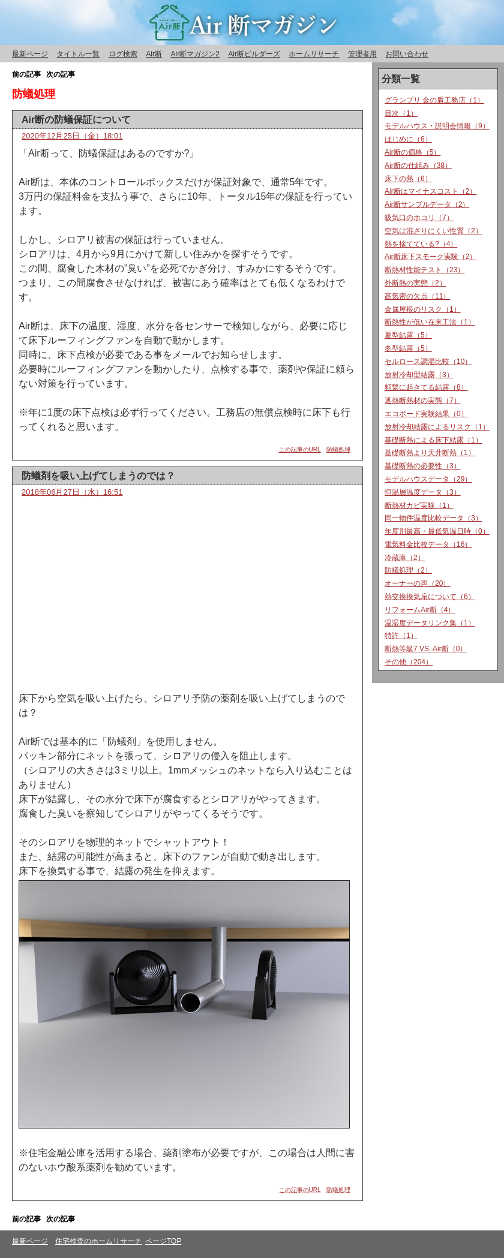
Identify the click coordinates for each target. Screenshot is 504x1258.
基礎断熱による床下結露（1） (433, 440)
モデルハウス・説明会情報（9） (437, 126)
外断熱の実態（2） (415, 283)
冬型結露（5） (408, 348)
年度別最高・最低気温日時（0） (437, 531)
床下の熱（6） (408, 178)
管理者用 (362, 54)
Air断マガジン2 (194, 54)
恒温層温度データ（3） (423, 492)
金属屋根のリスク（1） (423, 309)
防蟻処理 (338, 449)
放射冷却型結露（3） (419, 375)
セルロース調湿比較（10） (428, 361)
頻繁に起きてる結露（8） (426, 387)
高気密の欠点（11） (417, 296)
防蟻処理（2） (408, 570)
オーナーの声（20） (417, 583)
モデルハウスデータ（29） (428, 479)
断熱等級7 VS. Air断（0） (426, 649)
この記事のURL (300, 449)
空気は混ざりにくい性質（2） (433, 231)
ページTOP (163, 1241)
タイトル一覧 (78, 54)
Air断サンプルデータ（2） (427, 204)
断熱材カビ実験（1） (419, 505)
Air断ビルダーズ (254, 54)
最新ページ (30, 54)
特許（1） (401, 635)
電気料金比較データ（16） (428, 544)
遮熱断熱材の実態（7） (423, 400)
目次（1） (401, 113)
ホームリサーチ (314, 54)
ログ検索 (123, 54)
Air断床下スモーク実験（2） (430, 256)
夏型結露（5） (408, 335)
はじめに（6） (408, 139)
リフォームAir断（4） (420, 610)
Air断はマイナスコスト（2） (430, 191)
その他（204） (409, 662)
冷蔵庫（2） (405, 557)
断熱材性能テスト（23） (424, 270)
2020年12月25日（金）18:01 (72, 135)
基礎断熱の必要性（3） (423, 466)
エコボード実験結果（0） (426, 414)
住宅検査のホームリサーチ (98, 1241)
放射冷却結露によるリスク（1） (437, 427)
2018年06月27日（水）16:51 (72, 491)
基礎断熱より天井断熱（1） (430, 453)
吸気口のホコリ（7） (419, 217)
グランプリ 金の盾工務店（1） (434, 100)
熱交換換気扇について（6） (430, 596)
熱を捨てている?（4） (421, 244)
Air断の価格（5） (412, 152)
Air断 (154, 54)
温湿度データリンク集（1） (430, 623)
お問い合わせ (406, 54)
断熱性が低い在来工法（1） (430, 322)
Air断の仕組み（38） (418, 165)
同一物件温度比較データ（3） (433, 518)
